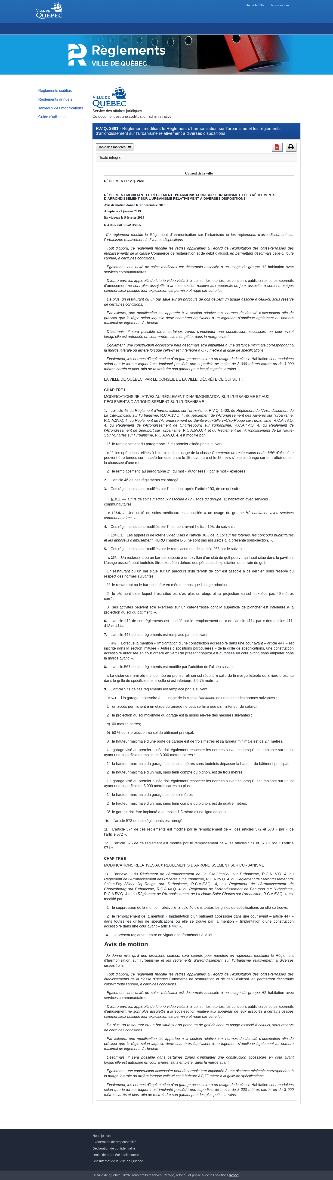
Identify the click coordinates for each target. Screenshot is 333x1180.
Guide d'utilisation (53, 117)
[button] (277, 147)
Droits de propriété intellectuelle (115, 1155)
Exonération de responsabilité (114, 1142)
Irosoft (233, 1175)
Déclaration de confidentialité (113, 1148)
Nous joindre (280, 5)
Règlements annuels (55, 99)
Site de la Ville (254, 5)
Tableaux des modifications (60, 108)
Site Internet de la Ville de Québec (117, 1161)
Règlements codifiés (55, 90)
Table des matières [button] (115, 147)
